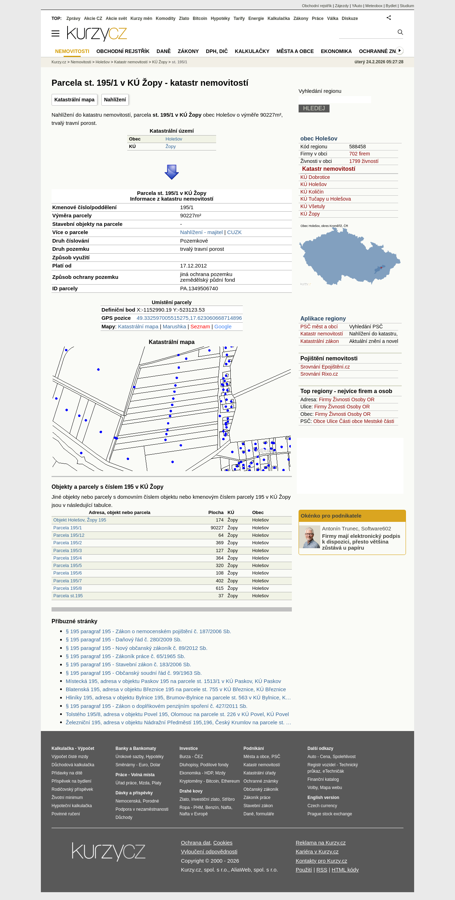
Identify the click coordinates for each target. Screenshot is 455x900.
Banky (122, 748)
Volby (312, 787)
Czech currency (322, 805)
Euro (143, 764)
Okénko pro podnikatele (331, 516)
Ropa (185, 807)
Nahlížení (115, 99)
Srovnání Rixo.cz (319, 374)
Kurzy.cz (59, 62)
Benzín (212, 807)
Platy (156, 782)
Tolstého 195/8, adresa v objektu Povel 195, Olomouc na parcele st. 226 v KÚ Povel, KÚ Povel (177, 714)
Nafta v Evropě (194, 813)
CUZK (234, 232)
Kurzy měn (141, 18)
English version (323, 797)
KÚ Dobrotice (315, 177)
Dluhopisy (189, 764)
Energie (256, 18)
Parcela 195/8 (67, 588)
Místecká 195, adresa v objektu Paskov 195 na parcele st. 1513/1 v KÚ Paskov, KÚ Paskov (173, 681)
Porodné (151, 801)
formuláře (265, 813)
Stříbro (228, 799)
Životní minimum (67, 797)
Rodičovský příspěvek (72, 789)
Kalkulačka (279, 18)
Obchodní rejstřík (317, 6)
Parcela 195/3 (67, 550)
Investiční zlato (205, 799)
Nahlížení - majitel (201, 232)
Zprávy (73, 18)
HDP (208, 773)
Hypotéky (220, 18)
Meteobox (373, 6)
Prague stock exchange (329, 813)
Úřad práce (126, 782)
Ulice (332, 421)
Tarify (239, 18)
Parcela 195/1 (67, 527)
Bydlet (391, 6)
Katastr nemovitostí (328, 169)
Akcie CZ (93, 18)
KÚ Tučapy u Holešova (325, 199)
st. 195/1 (179, 62)
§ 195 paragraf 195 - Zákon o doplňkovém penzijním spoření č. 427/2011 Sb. (156, 706)
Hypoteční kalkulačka (72, 805)
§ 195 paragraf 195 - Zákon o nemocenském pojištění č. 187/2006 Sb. (148, 631)
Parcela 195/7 (67, 580)
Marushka (174, 326)
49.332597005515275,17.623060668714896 (189, 318)
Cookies (222, 843)
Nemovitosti (81, 62)
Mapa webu (331, 787)
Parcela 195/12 (68, 535)
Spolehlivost (344, 756)
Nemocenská (128, 801)
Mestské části (379, 421)
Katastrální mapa (74, 99)
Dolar (155, 764)
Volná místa (142, 774)
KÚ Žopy (310, 214)
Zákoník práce (257, 797)
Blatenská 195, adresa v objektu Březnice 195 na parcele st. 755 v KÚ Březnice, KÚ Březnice (176, 689)
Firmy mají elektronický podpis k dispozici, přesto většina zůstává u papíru (361, 541)
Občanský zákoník (260, 789)
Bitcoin (200, 18)
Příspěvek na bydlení (71, 781)
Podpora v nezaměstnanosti (142, 809)
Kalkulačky (252, 51)
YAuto (357, 6)
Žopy (171, 146)
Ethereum (230, 781)
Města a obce (295, 51)
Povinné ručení (66, 813)
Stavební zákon (258, 805)
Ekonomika (336, 51)
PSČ (276, 756)
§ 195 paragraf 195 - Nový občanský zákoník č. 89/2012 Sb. (137, 648)
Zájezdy (342, 6)
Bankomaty (144, 748)
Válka (332, 18)
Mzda (144, 782)
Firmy (325, 399)
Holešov (174, 139)
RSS (321, 870)
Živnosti (341, 399)
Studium (407, 6)
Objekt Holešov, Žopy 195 (79, 520)
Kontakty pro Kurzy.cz (321, 861)
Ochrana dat (195, 843)
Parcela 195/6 (67, 573)
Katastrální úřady (259, 773)
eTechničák (333, 771)
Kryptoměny (191, 781)
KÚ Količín (311, 192)
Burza (185, 756)
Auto (311, 756)
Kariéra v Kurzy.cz (317, 851)
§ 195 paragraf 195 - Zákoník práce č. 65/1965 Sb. (125, 656)
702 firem (359, 154)
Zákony (300, 18)
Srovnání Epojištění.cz (325, 367)
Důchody (124, 817)
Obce (319, 421)
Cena (325, 756)
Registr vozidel (321, 764)
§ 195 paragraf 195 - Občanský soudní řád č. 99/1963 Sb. (134, 673)
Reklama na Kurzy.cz (321, 843)
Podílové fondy (214, 764)
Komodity (165, 18)
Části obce (351, 421)
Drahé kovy (191, 791)
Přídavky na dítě (67, 773)
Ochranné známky (385, 51)
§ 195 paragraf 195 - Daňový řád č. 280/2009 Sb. (124, 639)
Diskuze (350, 18)
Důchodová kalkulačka (73, 764)
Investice (189, 748)
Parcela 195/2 (67, 542)
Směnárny (125, 764)
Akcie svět (116, 18)
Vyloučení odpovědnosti (209, 851)
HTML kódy (345, 870)
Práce (318, 18)
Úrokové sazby (129, 756)
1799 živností (364, 161)
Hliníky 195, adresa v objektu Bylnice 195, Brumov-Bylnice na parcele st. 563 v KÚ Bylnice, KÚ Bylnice (179, 697)
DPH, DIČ (217, 51)
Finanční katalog (323, 779)
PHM (198, 807)
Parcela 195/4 (67, 558)
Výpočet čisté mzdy (70, 756)
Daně (164, 51)
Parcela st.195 (68, 595)
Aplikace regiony (323, 319)
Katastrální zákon (319, 341)
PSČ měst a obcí (319, 326)
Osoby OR (362, 399)
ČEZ (198, 756)
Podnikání (253, 748)
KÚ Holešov (313, 184)
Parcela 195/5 (67, 565)
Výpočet (85, 748)
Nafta (226, 807)
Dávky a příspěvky (134, 792)
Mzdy (220, 773)
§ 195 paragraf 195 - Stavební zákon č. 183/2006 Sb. (128, 664)
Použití (304, 870)
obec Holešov (318, 139)
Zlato (184, 18)
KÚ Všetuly (312, 206)
